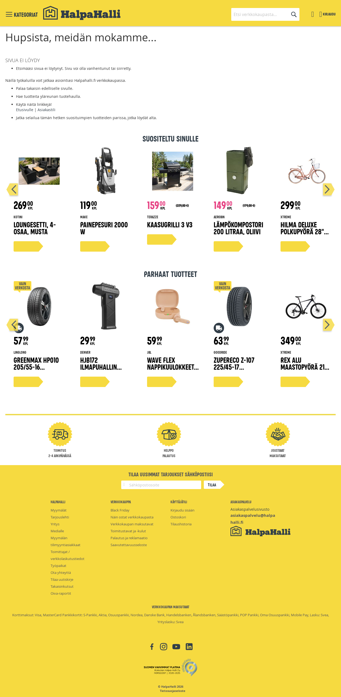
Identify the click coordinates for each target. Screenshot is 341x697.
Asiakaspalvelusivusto (249, 509)
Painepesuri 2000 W (104, 227)
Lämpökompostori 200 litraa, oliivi (238, 227)
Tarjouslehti (60, 517)
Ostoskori (178, 517)
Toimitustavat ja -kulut (128, 531)
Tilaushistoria (181, 524)
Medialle (57, 531)
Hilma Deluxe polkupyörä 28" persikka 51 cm (302, 231)
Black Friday (120, 510)
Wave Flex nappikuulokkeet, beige (171, 366)
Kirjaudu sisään (182, 510)
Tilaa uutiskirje (62, 579)
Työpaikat (58, 565)
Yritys (55, 524)
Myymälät (59, 510)
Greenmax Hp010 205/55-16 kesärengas (36, 366)
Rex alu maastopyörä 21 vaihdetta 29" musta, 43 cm (302, 370)
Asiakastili (46, 109)
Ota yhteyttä (61, 572)
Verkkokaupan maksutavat (132, 524)
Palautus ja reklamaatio (129, 537)
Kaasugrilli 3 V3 (169, 224)
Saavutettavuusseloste (129, 544)
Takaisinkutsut (62, 586)
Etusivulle (24, 109)
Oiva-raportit (61, 593)
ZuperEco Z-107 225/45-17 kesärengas (234, 366)
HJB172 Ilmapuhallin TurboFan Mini (100, 366)
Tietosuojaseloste (172, 691)
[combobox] (265, 14)
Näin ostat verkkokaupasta (132, 517)
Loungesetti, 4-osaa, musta (35, 227)
